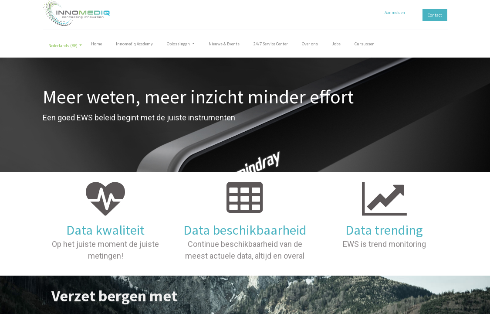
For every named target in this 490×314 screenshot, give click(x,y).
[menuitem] (96, 46)
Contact (435, 15)
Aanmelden (395, 12)
